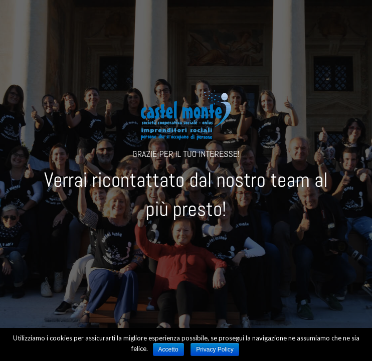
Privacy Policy (215, 349)
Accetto (168, 349)
